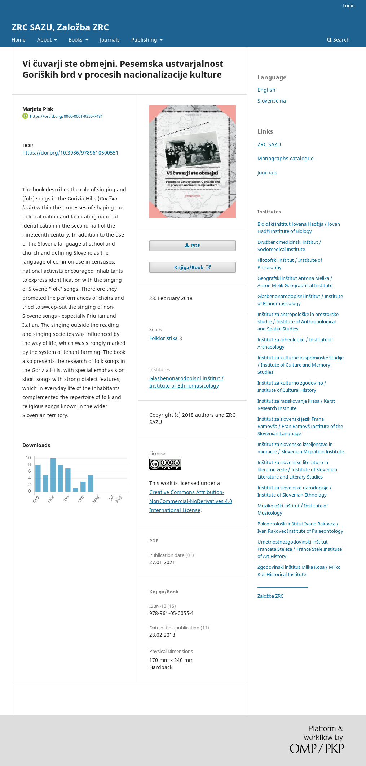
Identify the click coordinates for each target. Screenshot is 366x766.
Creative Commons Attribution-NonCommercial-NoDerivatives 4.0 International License (190, 501)
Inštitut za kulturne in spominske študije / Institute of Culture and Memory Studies (300, 364)
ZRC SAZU (269, 144)
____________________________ (282, 585)
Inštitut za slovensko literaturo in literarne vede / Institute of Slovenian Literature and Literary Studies (297, 469)
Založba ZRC (270, 596)
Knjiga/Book (189, 267)
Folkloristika (164, 338)
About (45, 39)
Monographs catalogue (285, 158)
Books (76, 39)
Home (19, 39)
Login (349, 5)
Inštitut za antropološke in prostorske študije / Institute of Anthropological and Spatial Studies (298, 321)
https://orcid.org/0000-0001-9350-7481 (66, 116)
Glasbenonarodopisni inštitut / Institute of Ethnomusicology (186, 382)
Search (338, 39)
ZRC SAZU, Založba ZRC (60, 27)
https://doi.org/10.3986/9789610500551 (70, 152)
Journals (110, 39)
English (266, 89)
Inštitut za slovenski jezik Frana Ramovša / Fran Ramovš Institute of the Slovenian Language (300, 426)
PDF (195, 245)
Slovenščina (271, 100)
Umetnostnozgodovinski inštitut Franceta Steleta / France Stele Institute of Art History (299, 548)
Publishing (145, 39)
